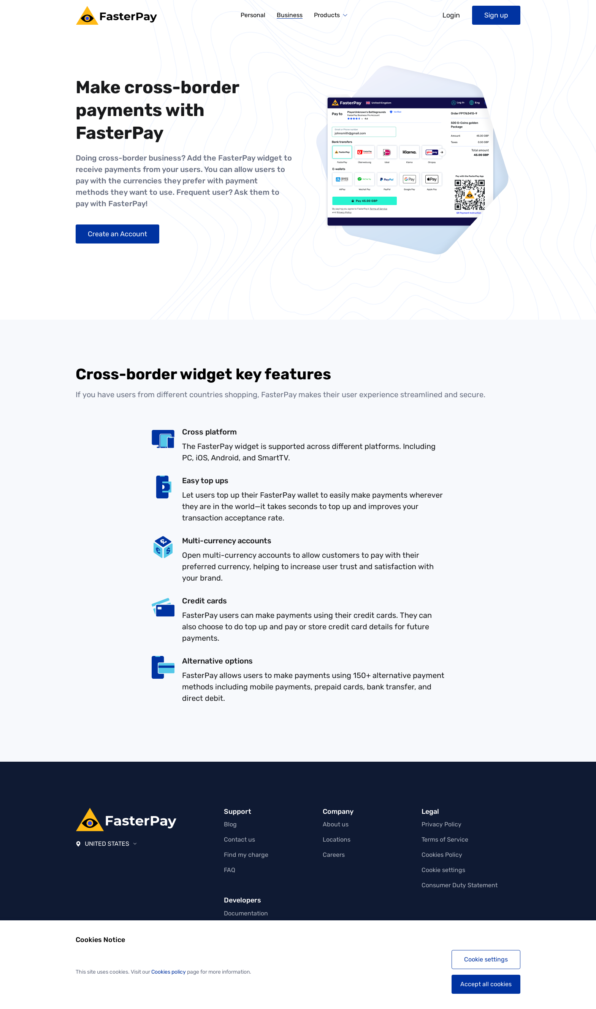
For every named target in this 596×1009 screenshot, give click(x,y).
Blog (230, 824)
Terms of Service (445, 839)
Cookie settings (443, 870)
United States (106, 843)
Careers (334, 854)
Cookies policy (168, 972)
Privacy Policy (441, 824)
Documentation (246, 913)
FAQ (229, 870)
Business (290, 15)
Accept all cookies (486, 984)
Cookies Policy (442, 854)
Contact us (239, 839)
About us (336, 824)
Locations (336, 839)
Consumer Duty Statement (460, 885)
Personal (253, 15)
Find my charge (246, 854)
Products (327, 15)
